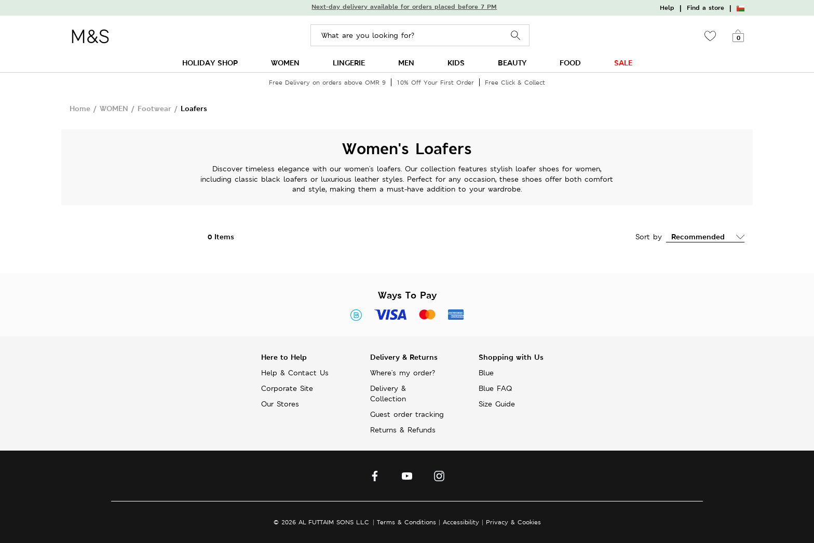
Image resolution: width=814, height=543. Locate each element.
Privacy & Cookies (513, 522)
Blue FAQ (495, 388)
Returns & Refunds (403, 430)
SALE (623, 62)
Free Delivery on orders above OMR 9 (327, 82)
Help (667, 8)
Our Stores (280, 404)
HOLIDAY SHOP (210, 62)
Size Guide (497, 404)
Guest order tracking (407, 414)
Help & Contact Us (295, 372)
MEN (406, 62)
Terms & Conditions (406, 522)
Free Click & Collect (515, 82)
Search (515, 35)
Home (80, 108)
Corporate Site (287, 388)
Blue (486, 372)
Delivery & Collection (388, 393)
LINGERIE (349, 62)
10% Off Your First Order (435, 82)
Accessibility (461, 522)
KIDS (456, 62)
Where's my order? (402, 372)
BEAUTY (512, 62)
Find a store (705, 8)
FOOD (570, 62)
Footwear (154, 108)
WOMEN (285, 62)
